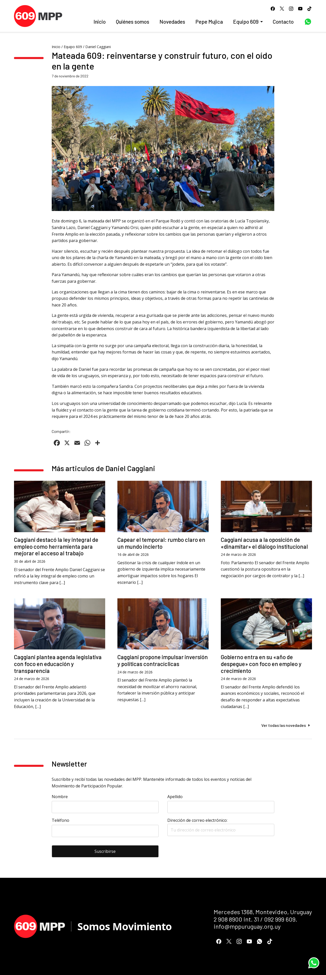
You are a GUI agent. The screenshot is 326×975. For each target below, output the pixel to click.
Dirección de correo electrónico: (220, 826)
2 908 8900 (228, 919)
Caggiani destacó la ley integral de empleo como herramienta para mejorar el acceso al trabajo (56, 546)
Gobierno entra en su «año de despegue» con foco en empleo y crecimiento (261, 664)
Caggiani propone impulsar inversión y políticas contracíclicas (162, 660)
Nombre (60, 796)
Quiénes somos (132, 21)
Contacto (283, 21)
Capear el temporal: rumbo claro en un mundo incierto (161, 543)
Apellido (175, 796)
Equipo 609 (246, 21)
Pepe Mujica (209, 21)
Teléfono (60, 820)
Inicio (99, 21)
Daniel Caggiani (98, 46)
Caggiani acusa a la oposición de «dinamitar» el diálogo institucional (264, 543)
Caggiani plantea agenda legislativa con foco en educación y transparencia (58, 664)
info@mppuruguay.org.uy (247, 926)
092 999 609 (279, 919)
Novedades (172, 21)
